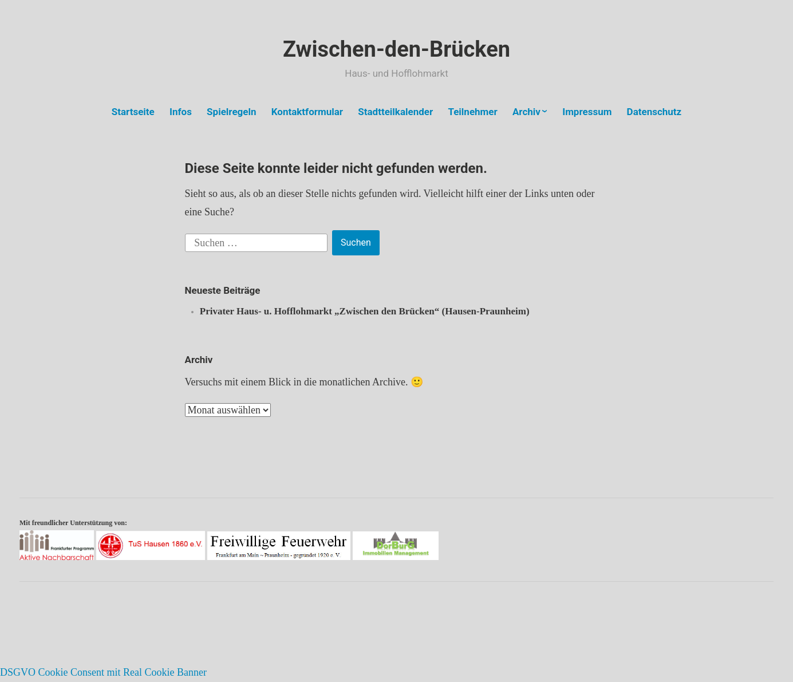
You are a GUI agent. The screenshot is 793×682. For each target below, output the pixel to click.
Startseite (133, 111)
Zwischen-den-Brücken (396, 49)
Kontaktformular (307, 111)
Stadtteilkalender (395, 111)
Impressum (586, 111)
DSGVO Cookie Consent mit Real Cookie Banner (103, 672)
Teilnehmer (472, 111)
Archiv (526, 111)
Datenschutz (654, 111)
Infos (180, 111)
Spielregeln (231, 111)
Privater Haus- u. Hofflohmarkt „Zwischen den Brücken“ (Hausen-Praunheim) (365, 311)
